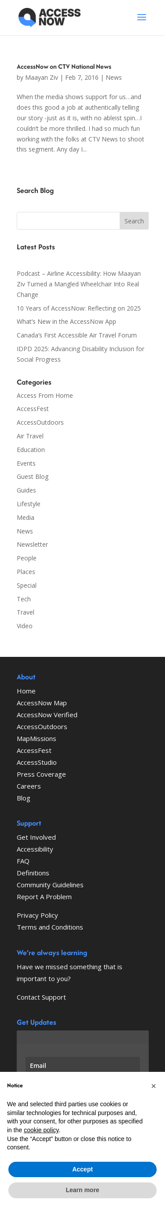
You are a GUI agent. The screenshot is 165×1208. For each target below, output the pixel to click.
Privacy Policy (37, 915)
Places (26, 571)
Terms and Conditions (50, 927)
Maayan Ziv (41, 77)
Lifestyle (28, 504)
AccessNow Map (42, 702)
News (114, 77)
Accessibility (35, 849)
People (27, 558)
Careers (29, 786)
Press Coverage (41, 774)
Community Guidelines (50, 884)
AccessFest (33, 408)
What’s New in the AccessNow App (66, 321)
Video (25, 626)
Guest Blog (32, 476)
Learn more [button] (82, 1189)
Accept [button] (82, 1169)
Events (26, 463)
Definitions (33, 872)
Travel (25, 612)
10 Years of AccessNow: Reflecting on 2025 (79, 308)
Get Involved (36, 837)
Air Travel (30, 436)
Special (27, 585)
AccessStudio (37, 762)
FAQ (23, 860)
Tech (24, 599)
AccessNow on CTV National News (64, 66)
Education (31, 449)
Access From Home (45, 395)
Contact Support (41, 997)
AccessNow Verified (47, 714)
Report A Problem (44, 896)
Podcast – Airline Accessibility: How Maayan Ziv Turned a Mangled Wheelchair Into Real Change (79, 284)
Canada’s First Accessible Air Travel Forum (77, 335)
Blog (23, 797)
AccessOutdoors (40, 422)
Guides (26, 490)
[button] (154, 1086)
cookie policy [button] (41, 1130)
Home (26, 690)
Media (25, 517)
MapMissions (36, 738)
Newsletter (32, 544)
